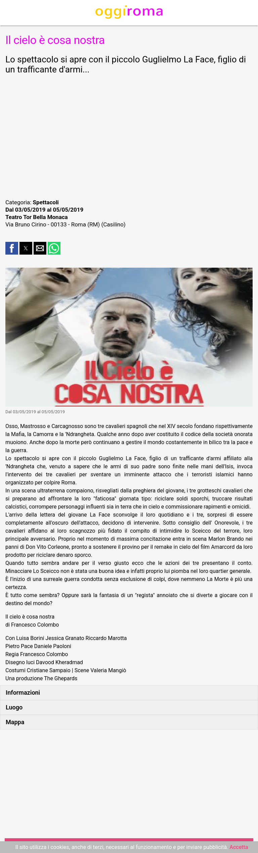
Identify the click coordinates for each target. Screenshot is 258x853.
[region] (129, 135)
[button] (11, 248)
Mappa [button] (15, 722)
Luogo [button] (14, 707)
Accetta (238, 847)
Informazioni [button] (23, 692)
